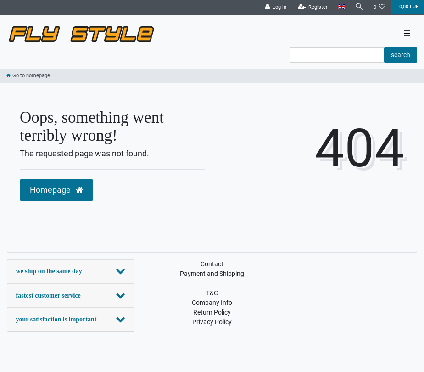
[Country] (341, 7)
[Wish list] (379, 7)
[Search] (359, 7)
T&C (212, 293)
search (400, 54)
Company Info (212, 302)
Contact (212, 264)
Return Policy (212, 312)
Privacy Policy (212, 322)
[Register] (313, 7)
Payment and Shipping (212, 273)
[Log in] (276, 7)
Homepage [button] (56, 190)
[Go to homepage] (28, 76)
